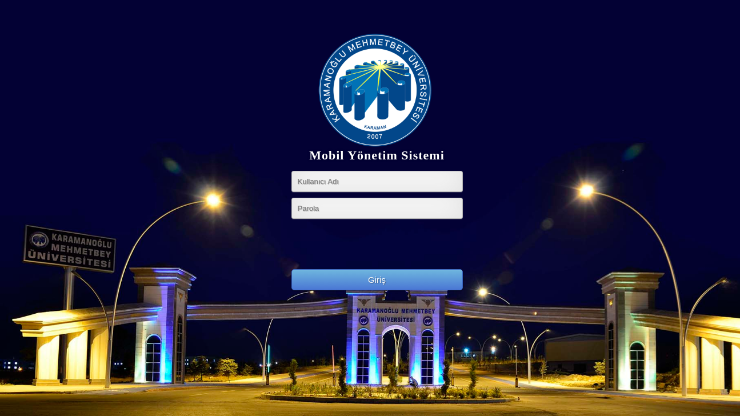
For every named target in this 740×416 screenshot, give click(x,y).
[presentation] (378, 247)
